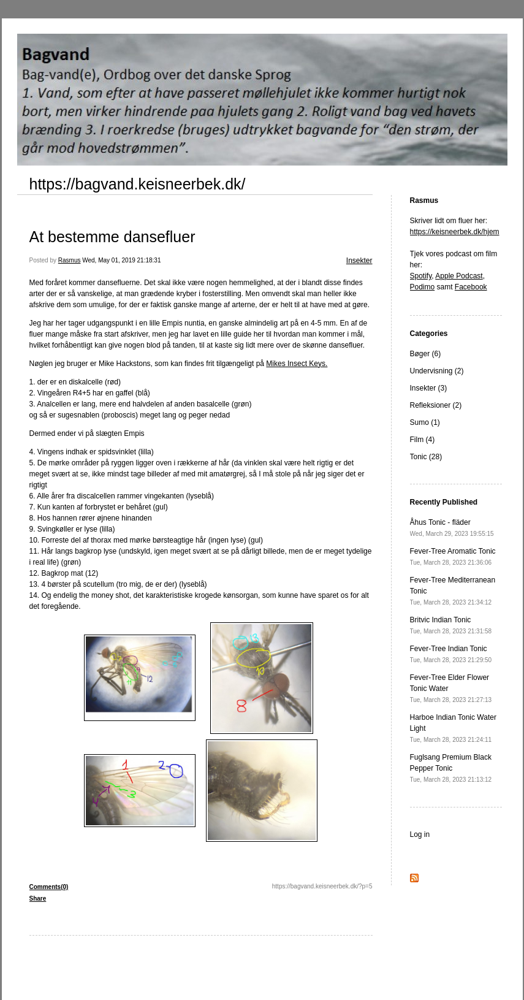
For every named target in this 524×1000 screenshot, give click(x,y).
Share (38, 898)
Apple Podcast (458, 276)
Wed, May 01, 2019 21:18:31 (121, 260)
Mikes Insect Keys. (296, 363)
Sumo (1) (425, 422)
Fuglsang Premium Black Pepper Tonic (451, 768)
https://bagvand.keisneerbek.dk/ (137, 184)
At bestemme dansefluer (112, 236)
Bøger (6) (425, 353)
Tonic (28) (426, 456)
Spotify (421, 276)
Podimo (422, 287)
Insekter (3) (428, 388)
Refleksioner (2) (436, 405)
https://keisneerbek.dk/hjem (454, 231)
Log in (420, 834)
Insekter (359, 260)
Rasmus (69, 260)
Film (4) (422, 439)
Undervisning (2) (437, 371)
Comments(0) (49, 887)
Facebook (471, 287)
